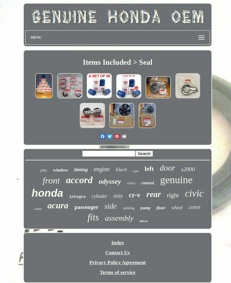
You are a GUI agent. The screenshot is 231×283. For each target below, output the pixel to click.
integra (77, 197)
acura (58, 205)
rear (153, 194)
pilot (43, 170)
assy (118, 196)
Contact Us (118, 252)
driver (144, 221)
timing (81, 169)
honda (47, 193)
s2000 (188, 169)
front (51, 180)
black (121, 169)
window (60, 170)
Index (117, 243)
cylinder (99, 196)
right (173, 195)
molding (128, 208)
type (136, 171)
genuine (176, 179)
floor (160, 207)
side (111, 206)
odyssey (110, 181)
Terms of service (117, 272)
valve (131, 183)
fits (93, 217)
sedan (38, 208)
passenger (86, 207)
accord (79, 179)
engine (102, 169)
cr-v (134, 195)
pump (145, 208)
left (149, 168)
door (167, 167)
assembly (119, 218)
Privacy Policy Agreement (117, 262)
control (147, 183)
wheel (177, 207)
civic (194, 193)
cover (195, 207)
